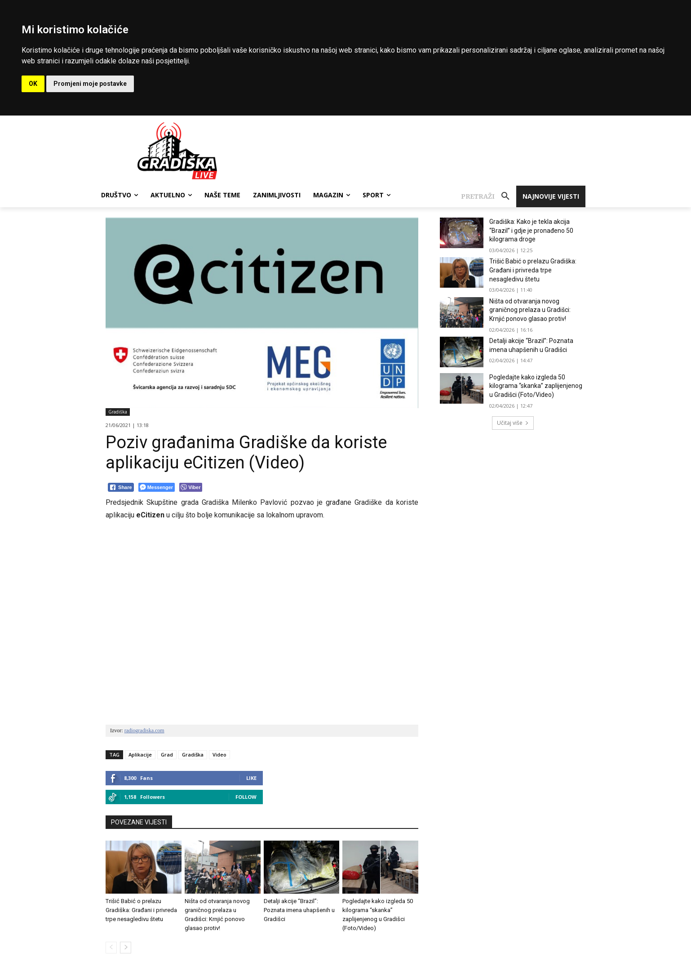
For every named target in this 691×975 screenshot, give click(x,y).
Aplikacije (140, 754)
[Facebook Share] (121, 487)
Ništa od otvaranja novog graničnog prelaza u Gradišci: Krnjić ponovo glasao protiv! (530, 310)
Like (251, 778)
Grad (167, 754)
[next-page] (125, 947)
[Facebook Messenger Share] (156, 487)
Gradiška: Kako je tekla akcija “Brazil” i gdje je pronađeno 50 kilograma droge (531, 230)
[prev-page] (111, 947)
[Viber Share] (190, 487)
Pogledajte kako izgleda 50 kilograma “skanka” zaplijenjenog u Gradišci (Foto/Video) (535, 386)
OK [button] (33, 83)
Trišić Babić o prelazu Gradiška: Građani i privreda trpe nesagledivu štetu (141, 910)
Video (219, 754)
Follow (246, 796)
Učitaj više (513, 423)
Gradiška (118, 412)
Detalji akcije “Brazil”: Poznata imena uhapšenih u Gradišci (299, 910)
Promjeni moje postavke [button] (90, 83)
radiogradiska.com (144, 730)
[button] (488, 196)
